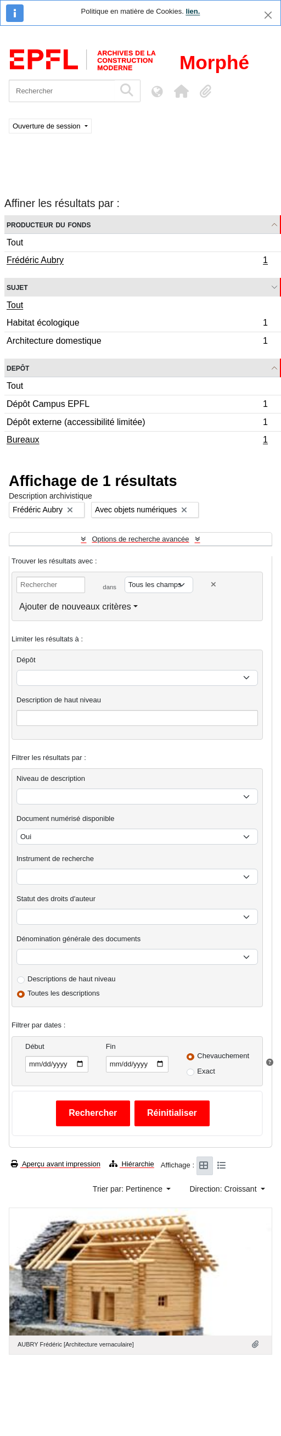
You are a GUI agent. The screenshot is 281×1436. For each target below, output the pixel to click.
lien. (193, 11)
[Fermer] (268, 15)
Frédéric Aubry (137, 261)
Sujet (17, 287)
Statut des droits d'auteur (55, 899)
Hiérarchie (131, 1164)
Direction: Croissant (223, 1188)
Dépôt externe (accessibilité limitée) (137, 424)
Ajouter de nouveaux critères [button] (75, 606)
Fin (111, 1046)
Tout (15, 242)
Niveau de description (50, 778)
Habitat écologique (137, 324)
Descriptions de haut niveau (71, 979)
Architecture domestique (137, 342)
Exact (206, 1071)
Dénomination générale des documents (78, 939)
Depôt (18, 367)
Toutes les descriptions (63, 993)
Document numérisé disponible (65, 818)
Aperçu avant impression (55, 1164)
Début (34, 1046)
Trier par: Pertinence (129, 1188)
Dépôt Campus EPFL (137, 406)
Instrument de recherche (55, 858)
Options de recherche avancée (140, 539)
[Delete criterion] (213, 584)
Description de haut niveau (58, 700)
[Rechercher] (62, 91)
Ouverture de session (47, 126)
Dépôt (26, 660)
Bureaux (137, 441)
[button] (181, 91)
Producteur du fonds (49, 224)
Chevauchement (223, 1056)
